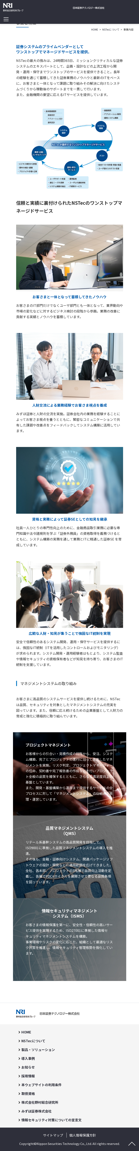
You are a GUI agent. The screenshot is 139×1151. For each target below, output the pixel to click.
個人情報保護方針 (82, 1135)
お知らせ (28, 1067)
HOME (26, 1031)
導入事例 (28, 1058)
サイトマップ (53, 1135)
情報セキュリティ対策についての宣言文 (51, 1119)
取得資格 (28, 1093)
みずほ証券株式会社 (36, 1111)
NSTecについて (33, 1040)
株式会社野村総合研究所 (39, 1102)
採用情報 (28, 1075)
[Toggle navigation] (6, 19)
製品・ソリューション (38, 1049)
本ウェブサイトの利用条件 (41, 1084)
